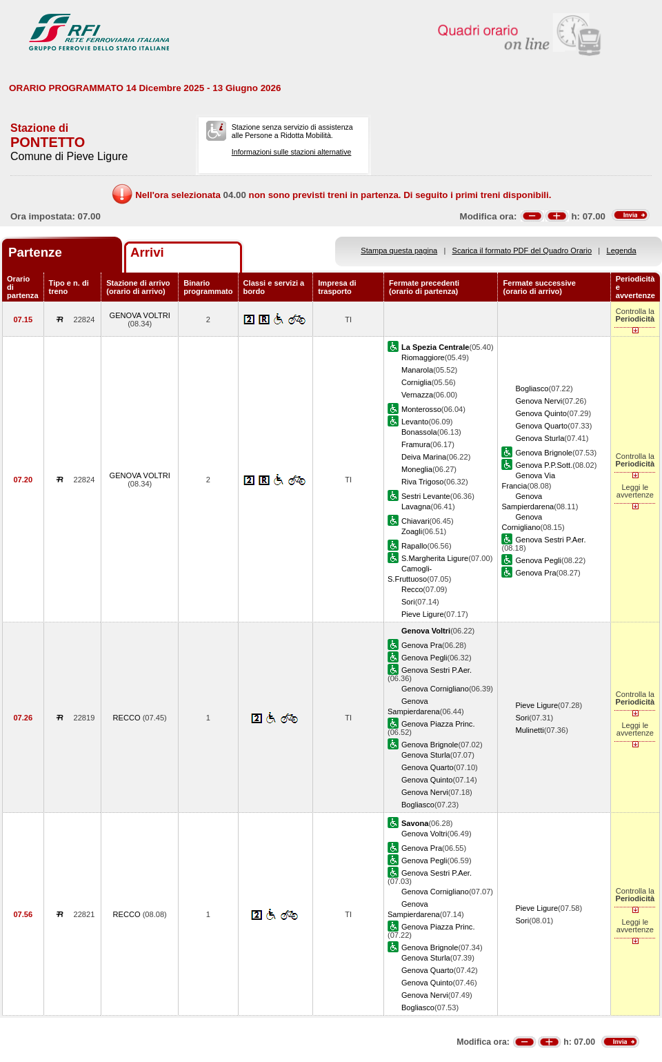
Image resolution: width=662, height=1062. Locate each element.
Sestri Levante (425, 496)
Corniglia (416, 382)
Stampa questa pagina (399, 250)
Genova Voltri (424, 833)
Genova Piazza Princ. (438, 724)
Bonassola (419, 432)
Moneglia (416, 469)
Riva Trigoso (422, 482)
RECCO (128, 718)
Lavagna (416, 506)
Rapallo (414, 546)
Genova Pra (535, 573)
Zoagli (411, 531)
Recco (412, 589)
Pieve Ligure (422, 614)
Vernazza (417, 395)
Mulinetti (529, 730)
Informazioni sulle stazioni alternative (292, 152)
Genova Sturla (539, 438)
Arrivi (147, 252)
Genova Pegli (538, 560)
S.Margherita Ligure (434, 558)
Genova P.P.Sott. (543, 465)
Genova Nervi (538, 401)
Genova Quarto (541, 426)
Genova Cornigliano (435, 689)
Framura (415, 444)
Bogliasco (531, 388)
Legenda (621, 250)
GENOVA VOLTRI (140, 315)
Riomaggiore (423, 357)
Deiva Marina (423, 457)
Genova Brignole (543, 453)
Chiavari (415, 521)
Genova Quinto (541, 413)
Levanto (414, 421)
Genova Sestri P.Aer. (550, 539)
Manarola (417, 370)
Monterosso (421, 409)
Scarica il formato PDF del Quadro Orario (522, 250)
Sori (408, 602)
